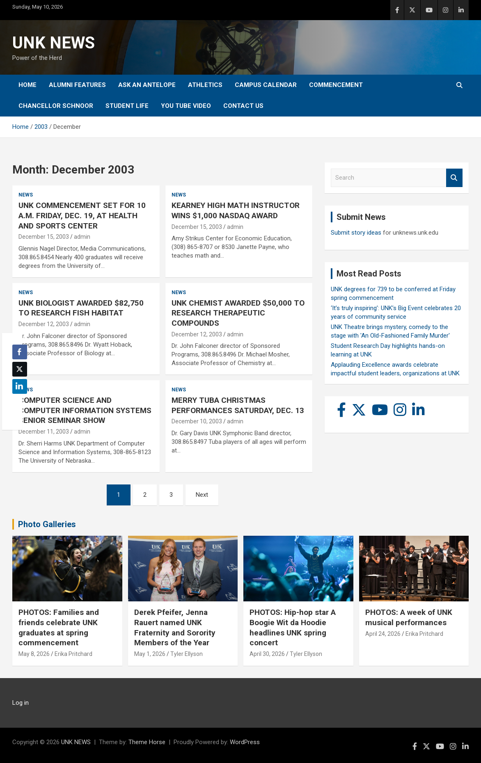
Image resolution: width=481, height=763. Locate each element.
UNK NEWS (53, 43)
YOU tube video (186, 106)
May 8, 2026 (34, 654)
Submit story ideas (356, 232)
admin (82, 236)
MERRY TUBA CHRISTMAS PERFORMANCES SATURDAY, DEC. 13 (238, 405)
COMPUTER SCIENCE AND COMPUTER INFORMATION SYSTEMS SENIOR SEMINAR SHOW (84, 410)
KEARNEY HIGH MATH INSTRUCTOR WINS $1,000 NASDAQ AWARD (236, 210)
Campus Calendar (266, 85)
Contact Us (243, 106)
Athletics (205, 85)
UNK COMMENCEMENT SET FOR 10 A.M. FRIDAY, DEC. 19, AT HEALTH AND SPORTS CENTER (82, 215)
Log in (20, 702)
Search (454, 178)
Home (27, 85)
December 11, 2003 (43, 431)
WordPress (245, 742)
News (25, 195)
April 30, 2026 (267, 654)
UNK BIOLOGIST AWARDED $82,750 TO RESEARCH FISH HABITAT (81, 308)
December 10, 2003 (197, 421)
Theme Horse (146, 742)
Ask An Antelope (147, 85)
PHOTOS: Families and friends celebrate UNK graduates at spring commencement (58, 627)
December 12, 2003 (43, 324)
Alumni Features (77, 85)
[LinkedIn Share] (19, 386)
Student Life (127, 106)
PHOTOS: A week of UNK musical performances (408, 617)
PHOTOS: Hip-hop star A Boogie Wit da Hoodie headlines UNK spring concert (293, 627)
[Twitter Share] (19, 369)
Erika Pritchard (73, 654)
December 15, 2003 (43, 236)
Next (202, 494)
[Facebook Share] (19, 352)
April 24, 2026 (383, 634)
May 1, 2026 (149, 654)
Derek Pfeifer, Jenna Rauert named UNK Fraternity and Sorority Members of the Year (174, 627)
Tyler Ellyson (186, 654)
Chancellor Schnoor (55, 106)
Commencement (336, 85)
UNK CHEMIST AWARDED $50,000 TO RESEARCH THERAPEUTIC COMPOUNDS (238, 313)
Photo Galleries (47, 524)
